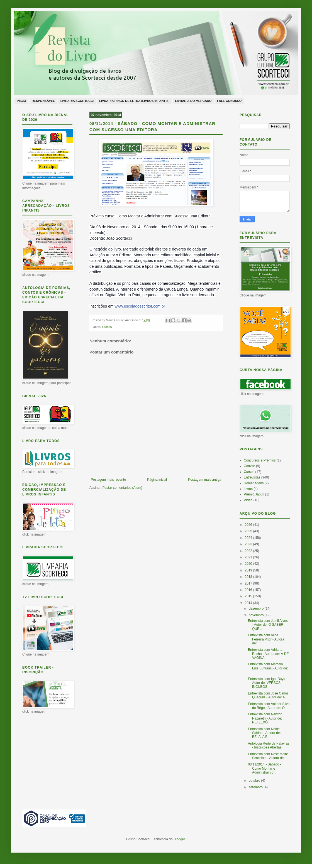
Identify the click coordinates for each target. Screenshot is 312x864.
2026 (249, 525)
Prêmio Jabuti (254, 494)
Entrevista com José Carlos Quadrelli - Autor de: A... (268, 695)
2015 (249, 596)
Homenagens (254, 483)
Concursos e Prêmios (260, 460)
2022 (249, 551)
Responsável (43, 100)
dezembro (257, 608)
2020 (249, 564)
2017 (249, 583)
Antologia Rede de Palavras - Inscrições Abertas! (268, 745)
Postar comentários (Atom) (122, 488)
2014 (249, 603)
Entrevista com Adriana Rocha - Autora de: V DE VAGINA (268, 654)
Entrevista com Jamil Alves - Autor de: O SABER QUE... (268, 625)
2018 (249, 577)
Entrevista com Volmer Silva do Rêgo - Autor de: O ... (268, 706)
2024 (249, 538)
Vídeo (248, 500)
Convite (249, 466)
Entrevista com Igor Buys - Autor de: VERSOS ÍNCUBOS (267, 683)
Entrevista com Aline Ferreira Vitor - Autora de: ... (266, 639)
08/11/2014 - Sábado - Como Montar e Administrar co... (264, 768)
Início (21, 100)
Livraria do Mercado (193, 100)
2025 (249, 531)
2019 (249, 570)
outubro (255, 780)
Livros (248, 489)
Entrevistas (252, 477)
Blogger (179, 839)
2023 (249, 544)
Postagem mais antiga (204, 480)
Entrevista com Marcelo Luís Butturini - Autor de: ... (268, 668)
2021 (249, 557)
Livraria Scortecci (77, 100)
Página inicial (157, 480)
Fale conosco (229, 100)
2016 (249, 590)
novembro (257, 615)
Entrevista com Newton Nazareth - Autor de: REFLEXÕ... (265, 718)
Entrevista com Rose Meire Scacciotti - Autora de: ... (268, 756)
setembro (256, 787)
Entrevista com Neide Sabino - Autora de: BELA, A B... (264, 733)
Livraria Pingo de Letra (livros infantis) (134, 100)
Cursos (107, 326)
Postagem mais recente (108, 480)
